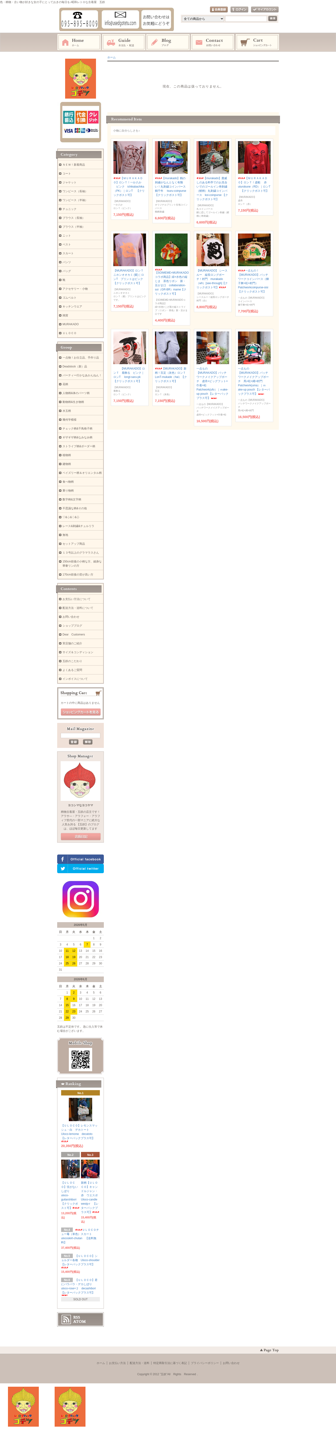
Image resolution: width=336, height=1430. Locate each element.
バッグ (67, 271)
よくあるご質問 (72, 670)
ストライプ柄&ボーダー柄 (79, 446)
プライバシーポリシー (205, 1363)
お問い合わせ (213, 42)
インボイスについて (75, 678)
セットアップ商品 (74, 543)
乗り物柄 (68, 490)
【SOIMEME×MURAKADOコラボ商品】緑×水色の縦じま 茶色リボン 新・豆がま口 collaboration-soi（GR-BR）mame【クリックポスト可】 (172, 282)
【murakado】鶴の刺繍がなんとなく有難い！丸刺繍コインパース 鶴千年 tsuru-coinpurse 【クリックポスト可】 (172, 187)
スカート (68, 253)
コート (67, 173)
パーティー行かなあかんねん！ (82, 375)
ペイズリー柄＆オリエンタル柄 (82, 472)
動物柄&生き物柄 (73, 402)
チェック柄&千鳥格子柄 (77, 428)
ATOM (79, 1321)
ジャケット (70, 182)
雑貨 (65, 315)
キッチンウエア (72, 306)
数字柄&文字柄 (72, 499)
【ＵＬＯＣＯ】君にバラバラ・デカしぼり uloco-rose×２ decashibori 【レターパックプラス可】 (79, 1287)
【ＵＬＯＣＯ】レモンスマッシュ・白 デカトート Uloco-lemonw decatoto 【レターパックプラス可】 (79, 1133)
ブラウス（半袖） (74, 226)
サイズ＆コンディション (78, 652)
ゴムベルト (70, 297)
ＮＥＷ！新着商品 (74, 164)
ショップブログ (72, 625)
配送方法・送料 (139, 1363)
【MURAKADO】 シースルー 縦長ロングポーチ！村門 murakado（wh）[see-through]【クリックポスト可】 (212, 279)
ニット (67, 235)
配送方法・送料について (78, 608)
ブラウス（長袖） (74, 218)
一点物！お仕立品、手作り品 (81, 357)
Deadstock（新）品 (75, 366)
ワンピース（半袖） (75, 200)
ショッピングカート (258, 42)
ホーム (79, 42)
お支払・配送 (124, 42)
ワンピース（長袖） (75, 191)
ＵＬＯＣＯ (70, 333)
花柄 (65, 384)
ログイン (239, 10)
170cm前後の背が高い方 (78, 574)
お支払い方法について (77, 599)
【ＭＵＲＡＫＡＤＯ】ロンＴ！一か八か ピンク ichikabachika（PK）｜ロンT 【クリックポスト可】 (129, 187)
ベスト (67, 244)
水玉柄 (67, 410)
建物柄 (67, 464)
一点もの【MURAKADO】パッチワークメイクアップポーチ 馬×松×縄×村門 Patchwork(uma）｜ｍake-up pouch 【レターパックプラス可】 (254, 381)
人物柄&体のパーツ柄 (76, 393)
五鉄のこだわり (72, 661)
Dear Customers (74, 634)
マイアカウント (265, 10)
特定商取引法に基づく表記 (170, 1363)
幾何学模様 (70, 419)
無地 (65, 535)
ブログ (168, 42)
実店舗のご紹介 (72, 643)
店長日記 (81, 837)
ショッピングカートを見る (81, 712)
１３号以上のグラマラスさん (81, 552)
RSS (76, 1317)
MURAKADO (71, 324)
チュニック (70, 209)
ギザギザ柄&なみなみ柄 (77, 437)
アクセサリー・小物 (75, 288)
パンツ (67, 262)
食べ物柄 (68, 481)
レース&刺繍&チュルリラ (78, 526)
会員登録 (219, 10)
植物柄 (67, 455)
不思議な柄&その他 (75, 508)
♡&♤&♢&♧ (71, 517)
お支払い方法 (117, 1363)
